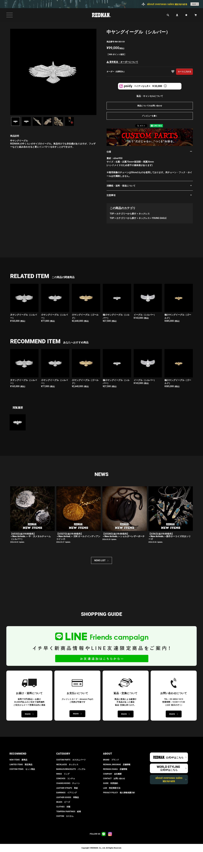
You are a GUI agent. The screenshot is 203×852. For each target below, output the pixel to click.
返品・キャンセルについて (149, 96)
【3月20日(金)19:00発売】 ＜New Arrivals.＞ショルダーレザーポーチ (123, 535)
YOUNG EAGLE (159, 218)
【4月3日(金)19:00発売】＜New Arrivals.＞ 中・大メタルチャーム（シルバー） (30, 536)
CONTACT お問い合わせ (114, 778)
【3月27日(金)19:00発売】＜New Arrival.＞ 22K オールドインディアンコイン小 (78, 536)
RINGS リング (62, 774)
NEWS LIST (100, 560)
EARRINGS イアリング (66, 793)
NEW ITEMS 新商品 (18, 760)
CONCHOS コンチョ (65, 778)
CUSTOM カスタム (65, 816)
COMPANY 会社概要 (112, 774)
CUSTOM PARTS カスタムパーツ (71, 760)
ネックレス (144, 213)
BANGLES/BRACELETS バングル (70, 769)
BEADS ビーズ (63, 802)
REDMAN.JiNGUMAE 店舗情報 (116, 764)
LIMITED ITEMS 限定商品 (21, 764)
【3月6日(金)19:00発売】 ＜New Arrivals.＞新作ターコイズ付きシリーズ (169, 536)
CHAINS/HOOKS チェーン (68, 783)
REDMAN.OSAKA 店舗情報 (115, 769)
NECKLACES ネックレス (67, 764)
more (194, 4)
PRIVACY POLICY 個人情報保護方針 (119, 793)
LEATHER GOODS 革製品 (67, 797)
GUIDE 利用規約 (110, 783)
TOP (112, 213)
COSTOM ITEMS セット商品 (22, 769)
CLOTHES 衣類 (63, 807)
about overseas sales (169, 779)
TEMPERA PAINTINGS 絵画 (68, 811)
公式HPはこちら (174, 757)
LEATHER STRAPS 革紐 (67, 788)
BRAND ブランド (111, 760)
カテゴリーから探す (126, 213)
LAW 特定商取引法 (111, 788)
